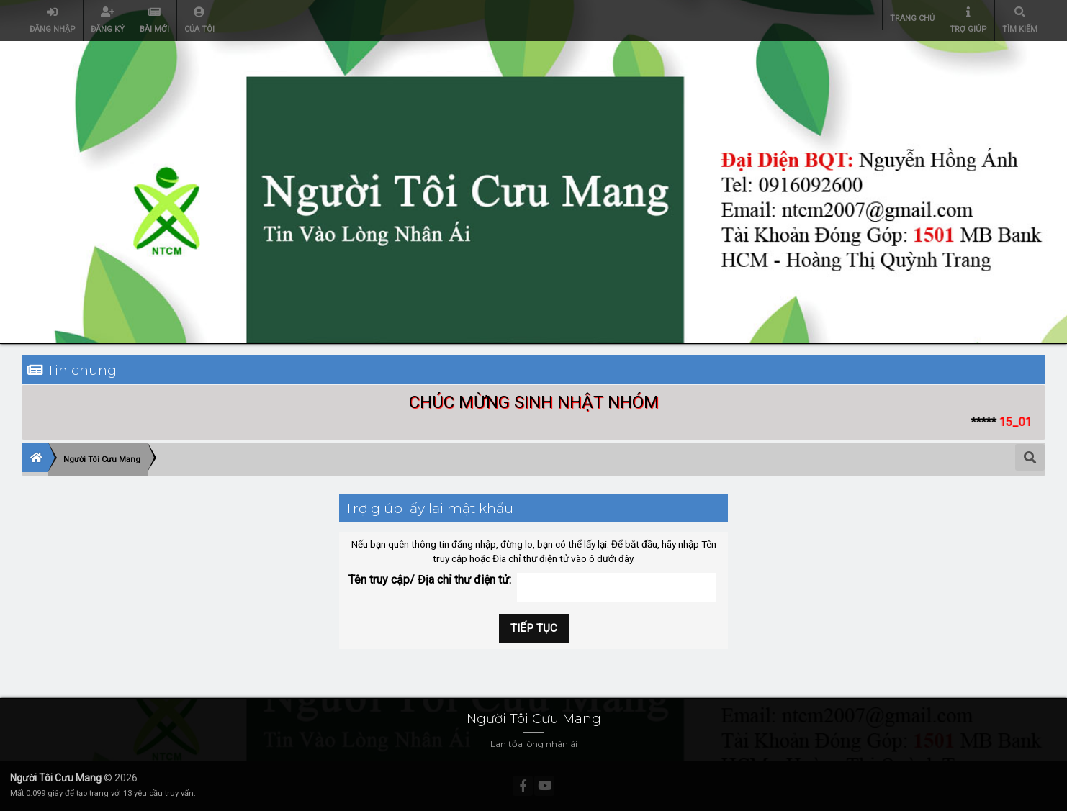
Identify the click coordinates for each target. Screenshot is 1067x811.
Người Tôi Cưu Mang (56, 778)
